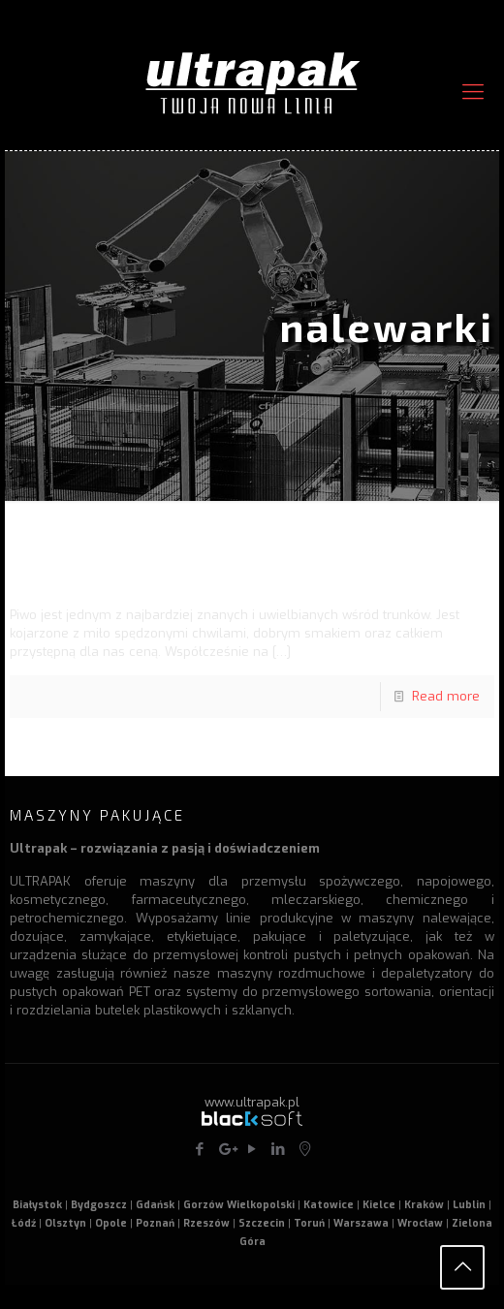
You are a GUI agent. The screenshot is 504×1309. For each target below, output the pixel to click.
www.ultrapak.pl (252, 1102)
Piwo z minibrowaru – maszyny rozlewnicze (219, 567)
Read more (446, 696)
